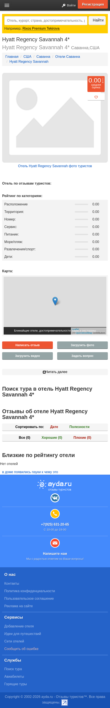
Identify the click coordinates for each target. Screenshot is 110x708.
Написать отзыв (27, 345)
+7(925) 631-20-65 (55, 524)
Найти (98, 20)
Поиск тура (13, 669)
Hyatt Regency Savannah (28, 61)
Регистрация (93, 4)
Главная (11, 56)
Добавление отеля (19, 626)
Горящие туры (15, 684)
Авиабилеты (14, 676)
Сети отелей (14, 641)
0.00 (95, 80)
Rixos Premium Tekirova (41, 28)
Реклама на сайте (18, 606)
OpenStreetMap (84, 333)
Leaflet (75, 329)
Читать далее (55, 372)
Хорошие (52, 437)
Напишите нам (55, 553)
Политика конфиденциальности (29, 591)
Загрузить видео (27, 356)
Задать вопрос (83, 356)
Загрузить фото (82, 345)
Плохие (82, 437)
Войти (67, 5)
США (27, 56)
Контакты (11, 583)
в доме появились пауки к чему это (30, 472)
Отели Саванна (67, 56)
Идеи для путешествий (22, 634)
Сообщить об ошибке (21, 649)
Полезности (79, 427)
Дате (54, 427)
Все (24, 437)
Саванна (43, 56)
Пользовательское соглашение (29, 598)
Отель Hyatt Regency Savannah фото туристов (55, 166)
